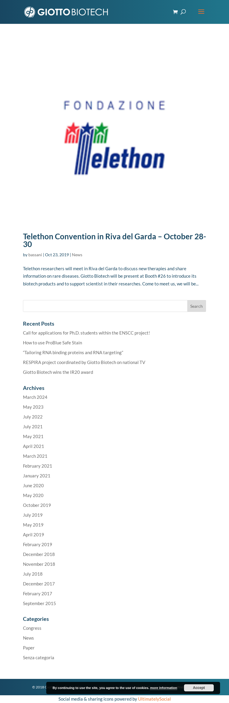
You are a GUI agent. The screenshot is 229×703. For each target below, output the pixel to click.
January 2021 (36, 475)
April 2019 (33, 534)
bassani (35, 254)
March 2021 (35, 456)
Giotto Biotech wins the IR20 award (58, 372)
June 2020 (33, 485)
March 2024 (35, 397)
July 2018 (33, 574)
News (77, 254)
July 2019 (33, 515)
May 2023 (33, 407)
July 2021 (33, 426)
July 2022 (33, 416)
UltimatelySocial (154, 699)
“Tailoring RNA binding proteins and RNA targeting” (73, 352)
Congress (32, 628)
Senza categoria (38, 657)
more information (163, 688)
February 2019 (37, 544)
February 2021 (37, 465)
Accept (199, 688)
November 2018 (39, 564)
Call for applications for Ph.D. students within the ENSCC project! (86, 332)
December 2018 (39, 554)
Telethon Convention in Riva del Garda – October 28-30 (114, 240)
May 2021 (33, 436)
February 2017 (37, 593)
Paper (29, 647)
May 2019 (33, 524)
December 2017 (39, 583)
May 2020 (33, 495)
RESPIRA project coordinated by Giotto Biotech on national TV (84, 362)
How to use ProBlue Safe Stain (52, 342)
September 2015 (39, 603)
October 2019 (37, 505)
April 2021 (33, 446)
